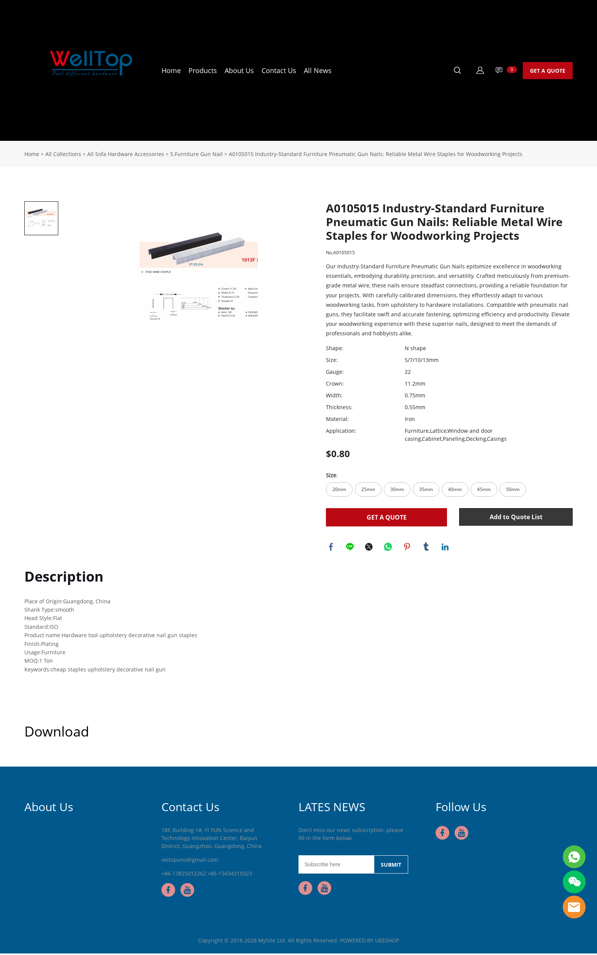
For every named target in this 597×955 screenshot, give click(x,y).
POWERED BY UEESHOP (369, 941)
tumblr (427, 547)
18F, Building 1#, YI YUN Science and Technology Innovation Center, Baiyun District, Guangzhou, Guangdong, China (211, 839)
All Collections (63, 154)
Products (202, 70)
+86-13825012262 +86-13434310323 (206, 874)
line (350, 547)
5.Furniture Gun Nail (196, 154)
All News (318, 70)
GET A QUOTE (547, 70)
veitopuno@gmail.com (189, 861)
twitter (369, 547)
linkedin (446, 547)
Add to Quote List (516, 517)
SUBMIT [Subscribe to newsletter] (391, 866)
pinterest (407, 547)
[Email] (336, 866)
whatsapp (388, 547)
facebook (331, 547)
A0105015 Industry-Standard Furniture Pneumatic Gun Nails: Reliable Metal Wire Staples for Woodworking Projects (375, 154)
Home (171, 70)
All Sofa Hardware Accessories (125, 154)
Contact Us (279, 70)
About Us (239, 70)
